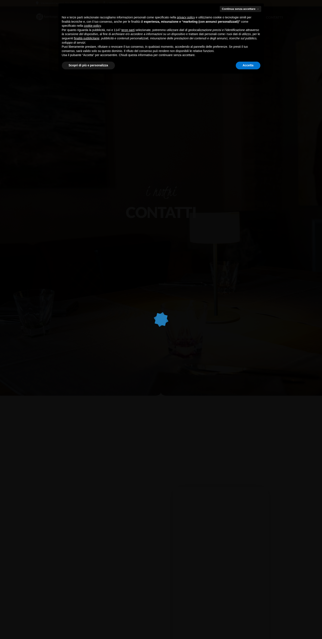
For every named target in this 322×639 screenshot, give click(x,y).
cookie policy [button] (92, 25)
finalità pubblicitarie (86, 38)
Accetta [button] (248, 65)
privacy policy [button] (186, 17)
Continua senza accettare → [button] (240, 8)
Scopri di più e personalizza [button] (88, 65)
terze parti (128, 30)
